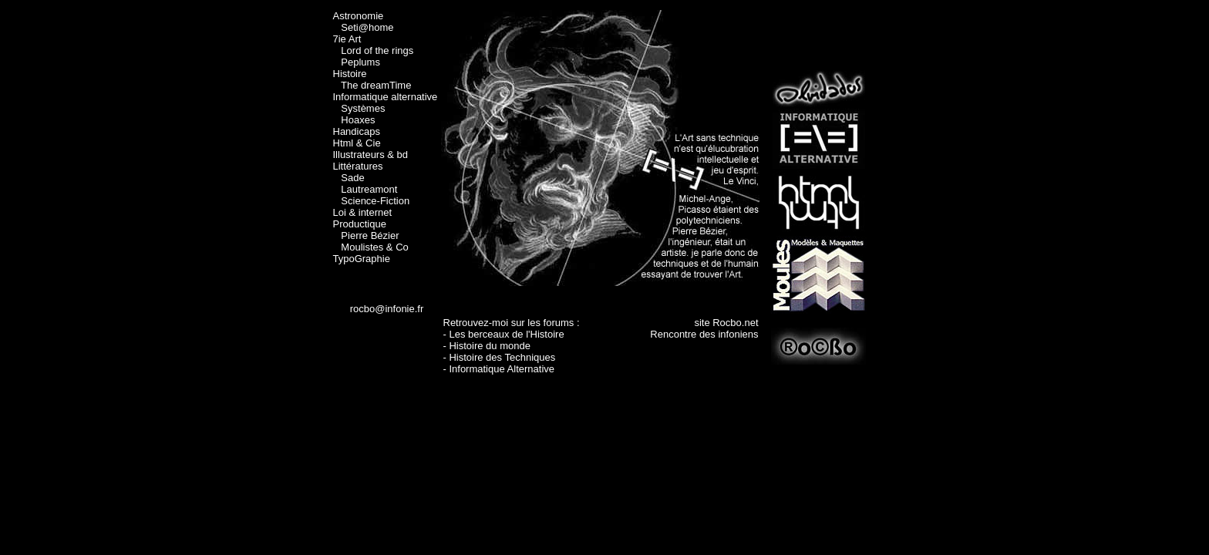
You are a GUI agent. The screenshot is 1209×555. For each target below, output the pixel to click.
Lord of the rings (377, 50)
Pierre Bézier (370, 235)
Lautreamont (369, 189)
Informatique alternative (385, 97)
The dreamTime (376, 85)
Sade (352, 177)
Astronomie (358, 16)
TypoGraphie (361, 258)
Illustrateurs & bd (371, 154)
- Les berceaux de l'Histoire (503, 334)
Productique (359, 224)
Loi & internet (362, 212)
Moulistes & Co (374, 247)
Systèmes (363, 108)
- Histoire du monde (486, 346)
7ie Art (347, 39)
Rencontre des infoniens (704, 334)
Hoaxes (358, 120)
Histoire (350, 73)
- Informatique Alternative (499, 369)
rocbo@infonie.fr (387, 308)
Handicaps (356, 131)
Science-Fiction (375, 201)
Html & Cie (357, 143)
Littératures (358, 166)
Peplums (360, 62)
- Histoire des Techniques (499, 357)
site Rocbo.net (726, 322)
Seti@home (367, 27)
